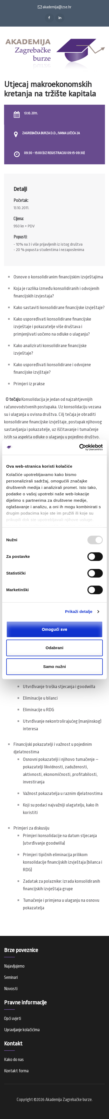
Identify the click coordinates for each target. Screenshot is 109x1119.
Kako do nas (14, 1059)
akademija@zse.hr (54, 7)
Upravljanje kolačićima (22, 1029)
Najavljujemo (14, 966)
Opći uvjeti (12, 1018)
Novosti (11, 988)
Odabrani (54, 647)
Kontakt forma (16, 1071)
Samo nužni (54, 666)
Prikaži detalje (79, 611)
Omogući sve (54, 629)
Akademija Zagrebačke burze (68, 1099)
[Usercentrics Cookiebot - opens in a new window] (79, 447)
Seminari (11, 977)
